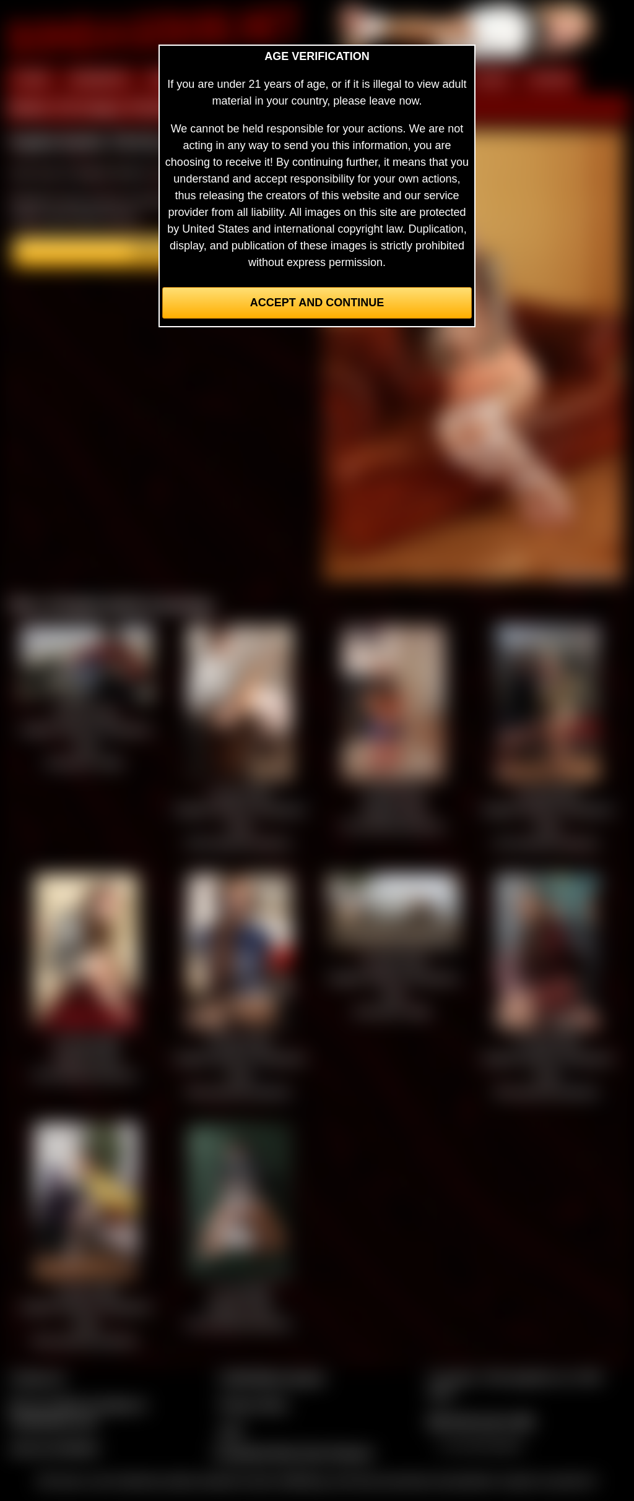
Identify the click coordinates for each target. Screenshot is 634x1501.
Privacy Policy (253, 1404)
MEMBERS (99, 79)
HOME (31, 79)
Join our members (54, 1448)
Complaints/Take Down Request (293, 1453)
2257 (231, 1431)
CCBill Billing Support (271, 1378)
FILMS (490, 79)
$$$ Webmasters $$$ (481, 1421)
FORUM (550, 79)
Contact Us (37, 1378)
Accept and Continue (317, 302)
